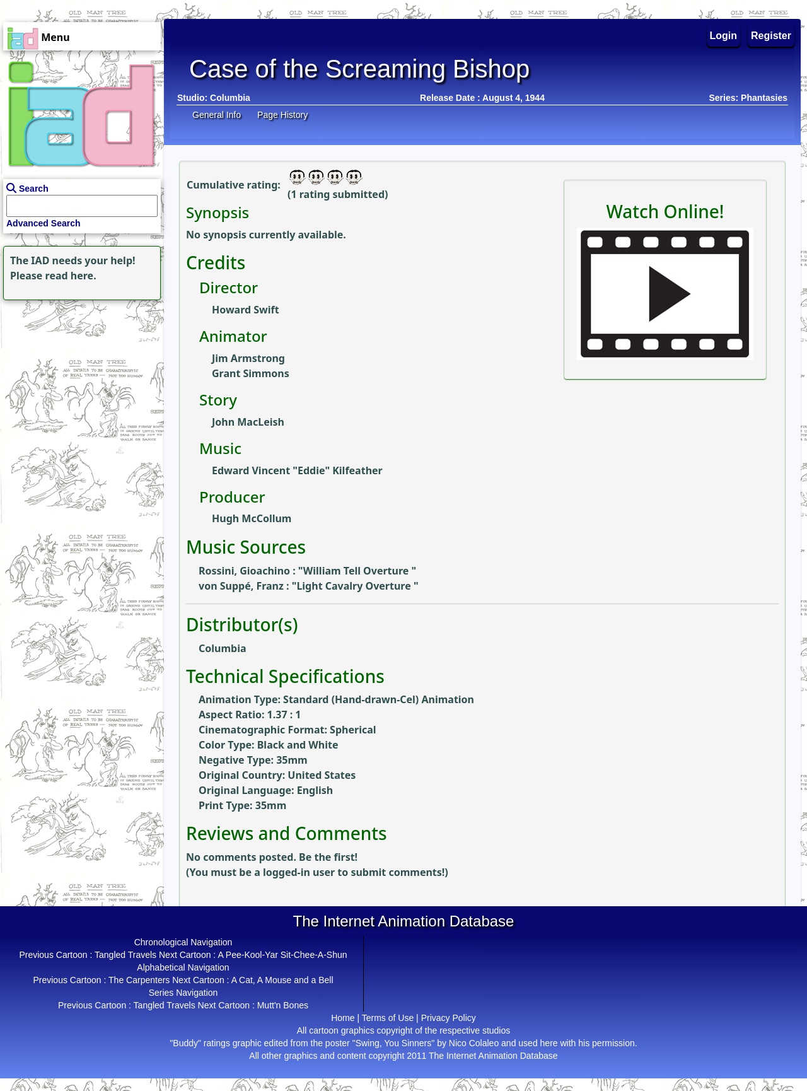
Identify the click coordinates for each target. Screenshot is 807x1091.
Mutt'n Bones (282, 1005)
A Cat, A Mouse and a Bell (282, 980)
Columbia (230, 98)
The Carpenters (139, 980)
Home (342, 1018)
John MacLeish (248, 422)
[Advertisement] (79, 382)
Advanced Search (43, 223)
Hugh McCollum (251, 518)
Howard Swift (245, 310)
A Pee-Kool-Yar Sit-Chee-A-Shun (282, 955)
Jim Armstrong (248, 358)
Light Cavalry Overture (355, 586)
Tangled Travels (125, 955)
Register (771, 35)
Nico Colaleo (474, 1043)
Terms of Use (388, 1018)
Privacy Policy (448, 1018)
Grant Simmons (250, 373)
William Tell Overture (357, 571)
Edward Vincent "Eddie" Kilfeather (297, 470)
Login (724, 35)
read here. (70, 276)
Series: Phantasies (748, 98)
